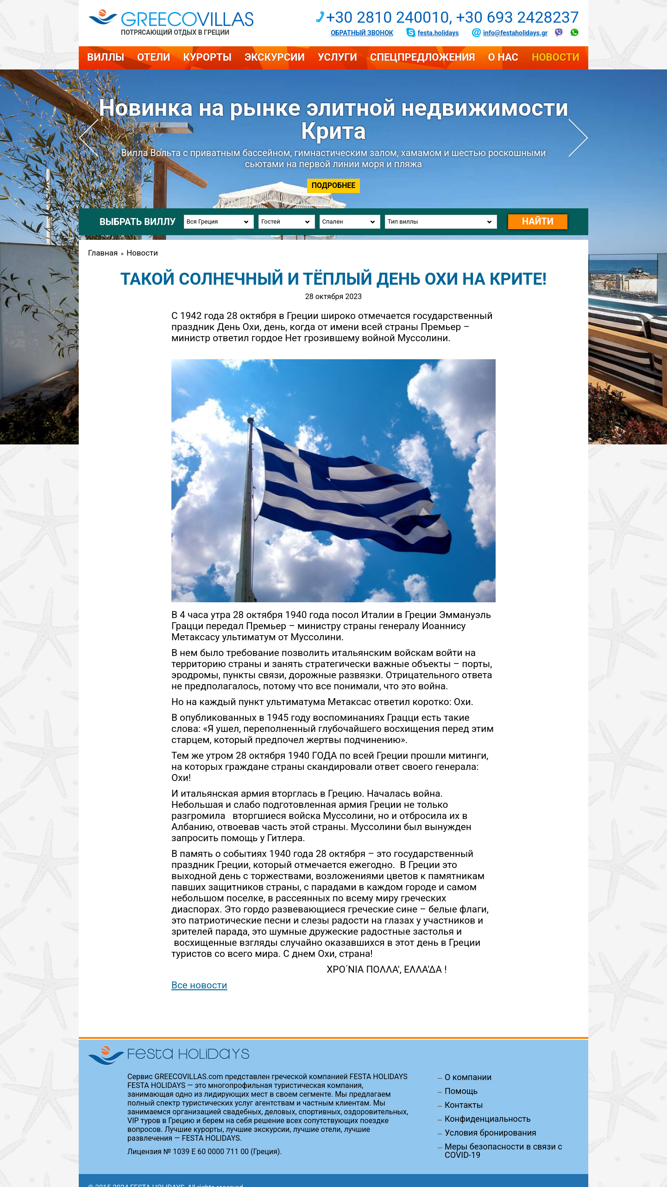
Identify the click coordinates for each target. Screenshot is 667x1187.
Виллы (105, 57)
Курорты (207, 57)
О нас (503, 57)
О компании (468, 1077)
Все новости (199, 985)
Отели (153, 57)
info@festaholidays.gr (515, 33)
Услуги (337, 57)
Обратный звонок (362, 33)
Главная (103, 252)
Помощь (461, 1091)
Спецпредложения (422, 57)
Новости (555, 57)
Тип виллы (403, 221)
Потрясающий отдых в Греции (175, 32)
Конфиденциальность (488, 1119)
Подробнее (334, 185)
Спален (332, 221)
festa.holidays (438, 33)
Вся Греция (202, 221)
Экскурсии (275, 57)
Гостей (270, 221)
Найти (538, 221)
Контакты (464, 1105)
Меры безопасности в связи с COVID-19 (503, 1151)
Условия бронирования (490, 1133)
